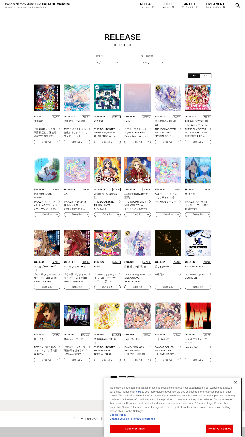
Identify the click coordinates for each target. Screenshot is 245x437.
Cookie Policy (118, 432)
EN (205, 75)
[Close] (235, 399)
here (138, 409)
